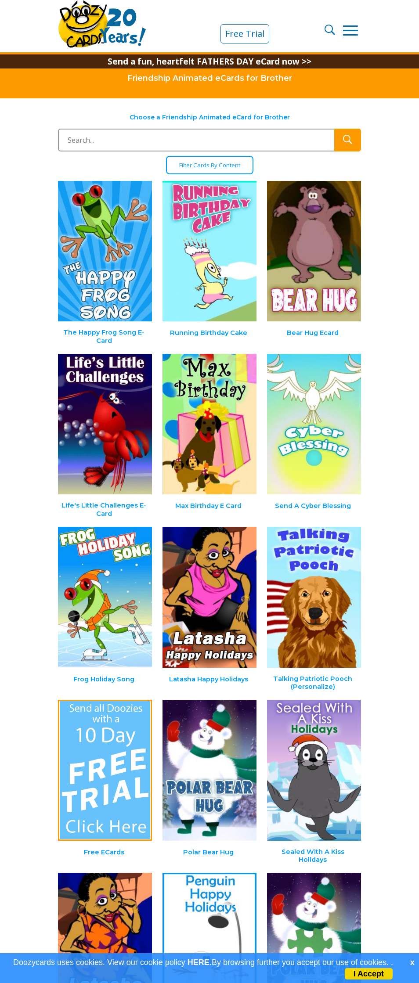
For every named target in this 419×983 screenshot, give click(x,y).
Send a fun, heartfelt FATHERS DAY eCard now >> (209, 61)
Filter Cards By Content (209, 165)
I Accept (369, 973)
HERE (199, 962)
